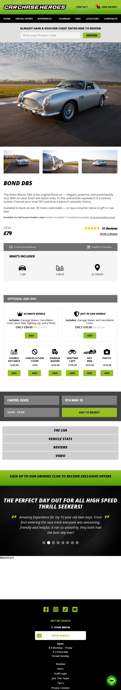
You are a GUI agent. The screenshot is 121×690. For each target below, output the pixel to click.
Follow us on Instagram (55, 609)
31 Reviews (109, 228)
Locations (92, 18)
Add (31, 335)
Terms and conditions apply (102, 217)
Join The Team (60, 678)
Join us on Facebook (46, 609)
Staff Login (60, 673)
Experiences (45, 18)
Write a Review (108, 233)
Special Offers (24, 18)
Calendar (64, 18)
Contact (80, 7)
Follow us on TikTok (65, 609)
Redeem (91, 35)
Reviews (60, 664)
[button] (43, 542)
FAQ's (60, 668)
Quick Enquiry (60, 635)
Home (7, 18)
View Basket (107, 7)
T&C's (60, 683)
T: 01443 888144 (60, 627)
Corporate (110, 18)
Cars (78, 18)
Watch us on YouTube (74, 609)
